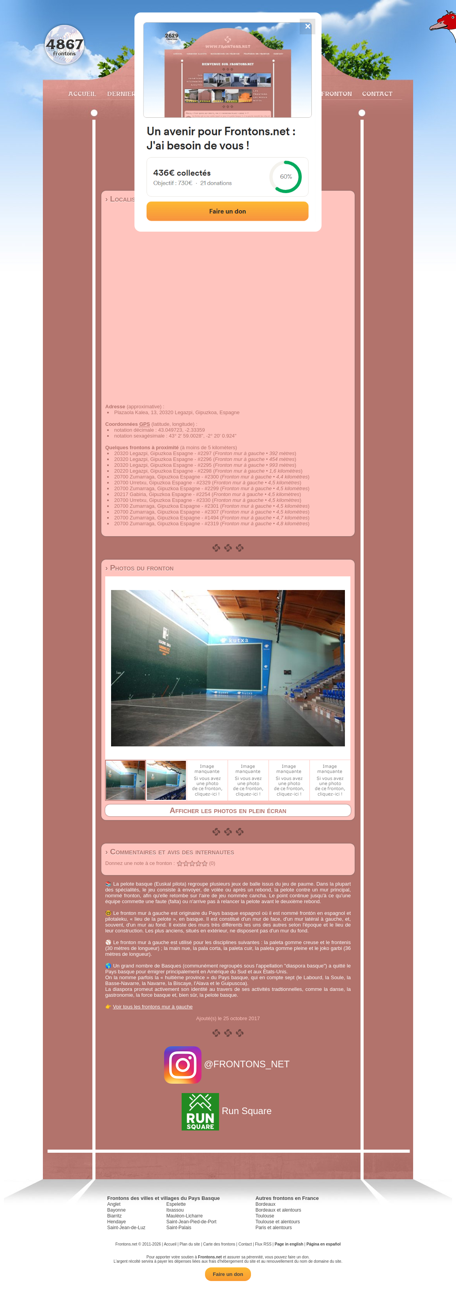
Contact (376, 93)
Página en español (323, 1244)
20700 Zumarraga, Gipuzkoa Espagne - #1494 (166, 518)
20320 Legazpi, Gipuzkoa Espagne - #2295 (163, 465)
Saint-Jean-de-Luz (126, 1227)
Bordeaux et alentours (278, 1210)
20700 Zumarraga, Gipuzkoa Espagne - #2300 (166, 477)
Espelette (176, 1204)
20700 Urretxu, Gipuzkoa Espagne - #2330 (162, 500)
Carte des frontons (219, 1244)
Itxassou (175, 1210)
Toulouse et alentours (277, 1221)
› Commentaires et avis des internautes (169, 851)
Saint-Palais (178, 1227)
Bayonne (116, 1210)
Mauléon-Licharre (184, 1216)
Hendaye (116, 1221)
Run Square (228, 1111)
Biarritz (114, 1216)
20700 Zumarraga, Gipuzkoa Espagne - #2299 (166, 488)
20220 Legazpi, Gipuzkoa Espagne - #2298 (163, 471)
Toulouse (264, 1216)
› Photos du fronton (139, 567)
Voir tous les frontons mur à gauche (153, 1007)
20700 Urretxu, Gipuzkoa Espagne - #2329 (162, 483)
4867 (64, 43)
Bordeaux (265, 1204)
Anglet (113, 1204)
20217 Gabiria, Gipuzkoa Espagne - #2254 (162, 494)
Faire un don (228, 1274)
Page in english (289, 1244)
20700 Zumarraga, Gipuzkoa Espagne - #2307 (166, 512)
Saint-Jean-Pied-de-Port (191, 1221)
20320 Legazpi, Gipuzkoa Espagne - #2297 (163, 453)
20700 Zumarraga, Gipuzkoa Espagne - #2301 (166, 506)
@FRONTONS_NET (228, 1064)
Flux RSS (263, 1244)
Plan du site (190, 1244)
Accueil (81, 93)
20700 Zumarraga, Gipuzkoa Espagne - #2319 (166, 523)
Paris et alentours (273, 1227)
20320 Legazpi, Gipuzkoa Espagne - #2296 (163, 459)
